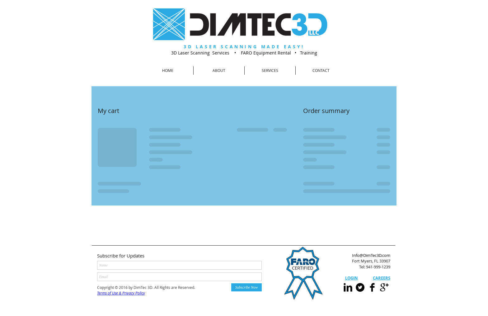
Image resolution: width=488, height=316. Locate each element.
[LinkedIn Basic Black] (348, 287)
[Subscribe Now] (246, 287)
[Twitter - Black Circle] (360, 287)
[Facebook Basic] (372, 287)
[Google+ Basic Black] (384, 287)
